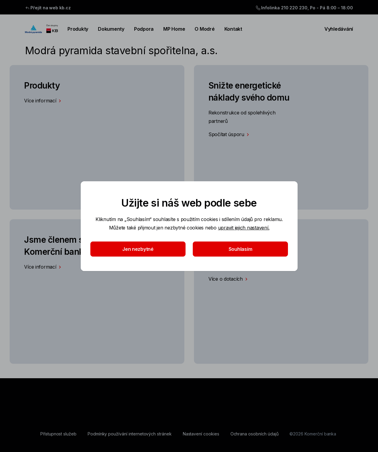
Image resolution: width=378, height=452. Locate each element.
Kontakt (233, 29)
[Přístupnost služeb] (58, 434)
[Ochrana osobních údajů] (254, 434)
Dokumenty (111, 29)
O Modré (204, 29)
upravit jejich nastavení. (243, 228)
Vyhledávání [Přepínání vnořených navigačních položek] (335, 29)
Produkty (77, 29)
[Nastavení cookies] (201, 434)
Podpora (144, 29)
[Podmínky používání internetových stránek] (130, 434)
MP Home (174, 29)
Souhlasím (240, 249)
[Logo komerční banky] (41, 29)
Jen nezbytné (138, 249)
